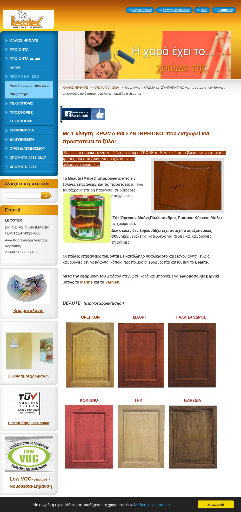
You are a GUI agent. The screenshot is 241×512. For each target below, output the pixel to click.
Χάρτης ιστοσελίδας (176, 10)
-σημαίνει (39, 479)
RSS (204, 10)
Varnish (112, 282)
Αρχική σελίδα (142, 10)
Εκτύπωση (225, 10)
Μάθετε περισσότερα (152, 504)
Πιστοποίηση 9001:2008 (28, 423)
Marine (86, 282)
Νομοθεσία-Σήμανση (31, 486)
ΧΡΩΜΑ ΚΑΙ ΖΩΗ (106, 87)
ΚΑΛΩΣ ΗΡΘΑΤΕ (75, 87)
